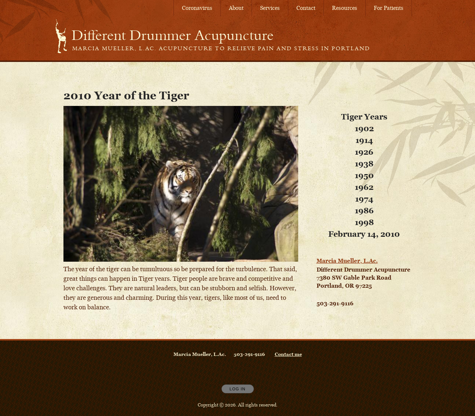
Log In (237, 389)
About (236, 8)
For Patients (388, 8)
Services (270, 8)
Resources (344, 8)
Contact (305, 8)
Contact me (288, 354)
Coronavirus (197, 8)
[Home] (173, 35)
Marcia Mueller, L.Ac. (347, 261)
